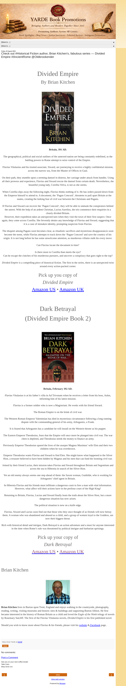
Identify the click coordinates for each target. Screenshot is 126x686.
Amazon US (44, 289)
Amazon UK (71, 289)
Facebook (95, 625)
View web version (58, 679)
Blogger (62, 683)
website (83, 625)
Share (5, 646)
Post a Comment (9, 657)
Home (58, 675)
